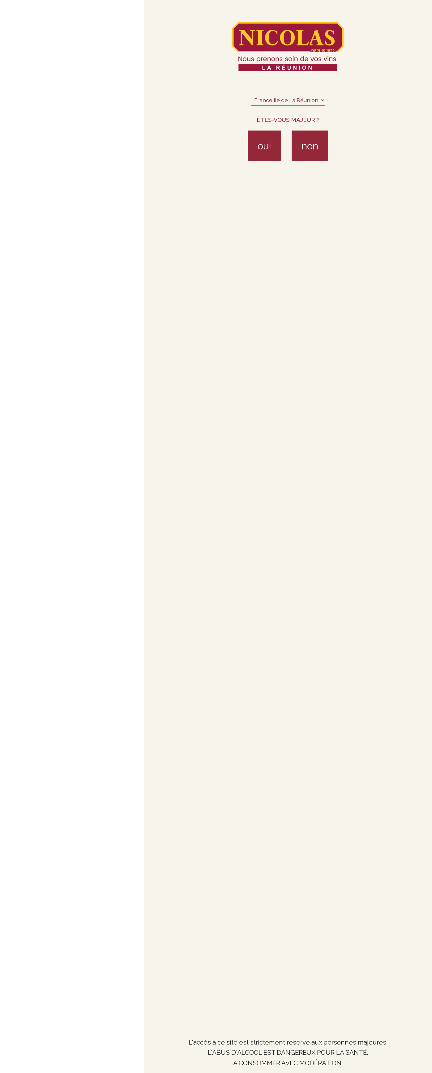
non (310, 146)
